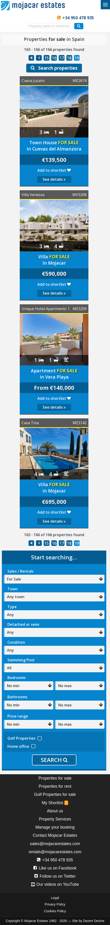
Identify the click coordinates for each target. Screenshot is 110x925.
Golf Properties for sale (55, 794)
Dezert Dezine (93, 921)
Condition (16, 642)
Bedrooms (16, 677)
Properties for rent (55, 786)
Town (12, 588)
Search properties (54, 68)
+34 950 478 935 (78, 17)
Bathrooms (17, 696)
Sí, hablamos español (26, 17)
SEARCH (54, 760)
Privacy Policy (55, 904)
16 (54, 58)
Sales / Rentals (20, 571)
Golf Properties (24, 738)
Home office (21, 746)
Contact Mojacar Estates (55, 835)
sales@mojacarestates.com (55, 843)
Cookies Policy (55, 911)
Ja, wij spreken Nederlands (41, 17)
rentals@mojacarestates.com (55, 852)
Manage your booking (54, 827)
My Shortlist (55, 802)
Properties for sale (55, 778)
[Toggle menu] (105, 4)
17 (61, 58)
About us (55, 811)
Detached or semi (23, 624)
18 (69, 58)
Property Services (55, 819)
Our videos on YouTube (55, 884)
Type (12, 606)
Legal (55, 898)
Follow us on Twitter (55, 876)
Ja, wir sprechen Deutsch (34, 17)
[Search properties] (78, 26)
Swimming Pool (20, 660)
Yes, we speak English (18, 17)
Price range (17, 716)
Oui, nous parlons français (49, 17)
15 (46, 58)
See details (54, 179)
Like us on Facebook (54, 868)
